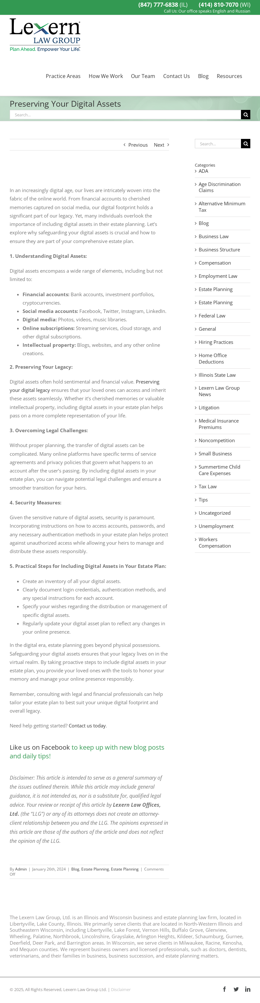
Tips (203, 500)
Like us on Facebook (40, 747)
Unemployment (216, 526)
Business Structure (219, 250)
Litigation (209, 407)
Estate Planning (95, 869)
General (207, 329)
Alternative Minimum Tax (222, 206)
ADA (203, 171)
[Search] (245, 114)
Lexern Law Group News (219, 391)
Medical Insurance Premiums (219, 424)
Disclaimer (121, 989)
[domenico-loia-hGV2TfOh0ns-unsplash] (89, 173)
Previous (138, 144)
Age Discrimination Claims (220, 187)
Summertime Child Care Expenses (219, 470)
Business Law (214, 236)
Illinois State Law (217, 375)
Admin (21, 869)
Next (159, 144)
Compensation (215, 263)
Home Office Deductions (213, 358)
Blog (75, 869)
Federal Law (212, 316)
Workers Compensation (215, 542)
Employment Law (218, 276)
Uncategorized (215, 513)
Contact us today (87, 725)
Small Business (215, 454)
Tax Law (208, 486)
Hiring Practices (216, 342)
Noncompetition (217, 440)
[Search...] (125, 114)
